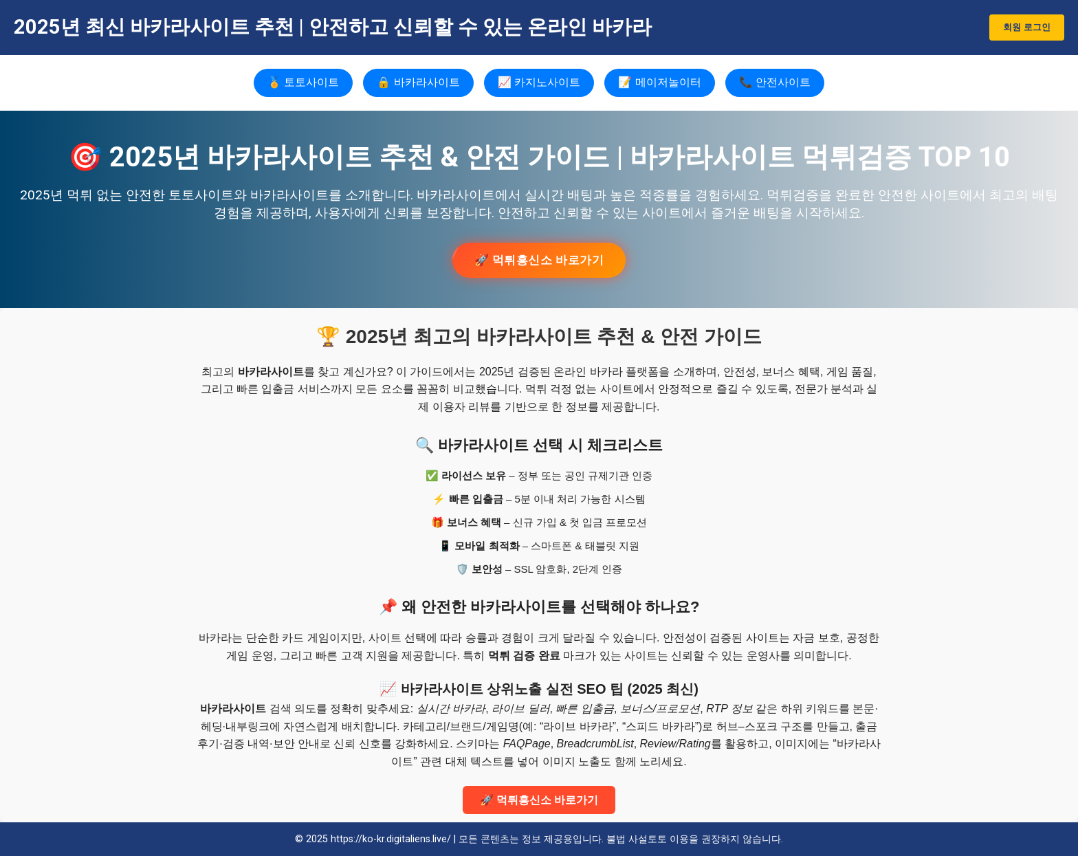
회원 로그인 (1026, 27)
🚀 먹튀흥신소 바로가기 (539, 260)
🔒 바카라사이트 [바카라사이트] (418, 82)
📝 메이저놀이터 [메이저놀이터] (659, 82)
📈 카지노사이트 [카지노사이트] (539, 82)
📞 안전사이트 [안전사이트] (775, 82)
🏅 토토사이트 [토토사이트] (303, 82)
